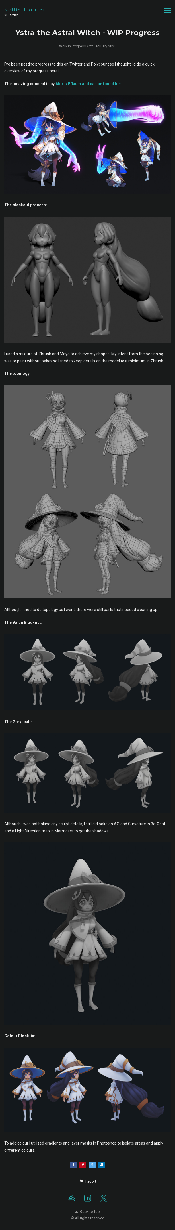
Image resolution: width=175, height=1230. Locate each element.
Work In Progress (72, 46)
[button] (87, 1181)
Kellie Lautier (25, 9)
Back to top (87, 1211)
